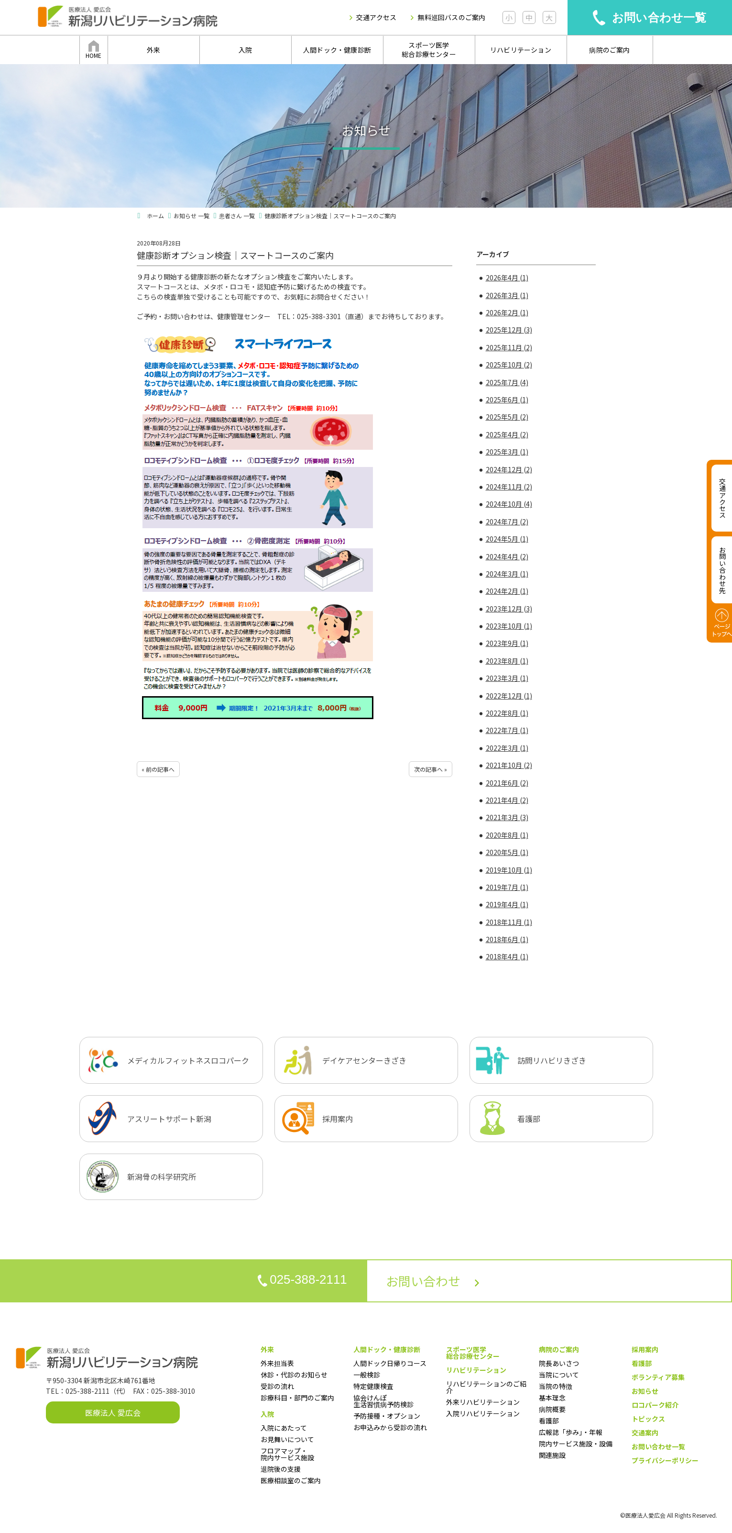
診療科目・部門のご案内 (297, 1397)
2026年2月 (507, 312)
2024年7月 (507, 521)
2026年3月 (507, 295)
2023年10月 (509, 626)
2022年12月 (509, 695)
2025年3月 (507, 451)
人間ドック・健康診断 (337, 50)
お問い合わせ (433, 1280)
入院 (245, 50)
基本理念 (552, 1397)
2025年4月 (507, 434)
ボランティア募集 (658, 1377)
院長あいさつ (559, 1363)
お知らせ (645, 1391)
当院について (559, 1374)
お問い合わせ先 (722, 569)
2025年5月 (507, 417)
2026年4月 (507, 277)
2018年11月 (509, 922)
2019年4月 (507, 904)
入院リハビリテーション (483, 1413)
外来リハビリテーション (483, 1402)
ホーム (155, 215)
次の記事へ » (430, 769)
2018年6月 (507, 939)
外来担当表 (277, 1363)
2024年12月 (509, 469)
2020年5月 (507, 852)
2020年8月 (507, 835)
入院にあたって (284, 1428)
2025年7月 (507, 382)
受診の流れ (277, 1386)
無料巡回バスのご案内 (451, 17)
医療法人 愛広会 (113, 1412)
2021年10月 (509, 765)
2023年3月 (507, 678)
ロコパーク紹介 (655, 1405)
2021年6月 (507, 783)
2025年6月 (507, 399)
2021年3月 (507, 817)
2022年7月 (507, 730)
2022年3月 (507, 748)
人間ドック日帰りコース (389, 1363)
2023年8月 (507, 661)
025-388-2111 (302, 1280)
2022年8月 (507, 713)
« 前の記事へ (158, 769)
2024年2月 (507, 591)
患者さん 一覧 (237, 215)
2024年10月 (509, 504)
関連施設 (552, 1455)
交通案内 (645, 1432)
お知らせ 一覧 (191, 215)
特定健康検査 (373, 1386)
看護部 (549, 1420)
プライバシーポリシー (665, 1460)
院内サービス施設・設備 (575, 1443)
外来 (153, 50)
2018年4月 (507, 956)
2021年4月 (507, 800)
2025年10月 (509, 364)
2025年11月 (509, 347)
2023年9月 (507, 643)
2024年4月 (507, 556)
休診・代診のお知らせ (294, 1374)
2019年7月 (507, 887)
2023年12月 (509, 608)
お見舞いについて (287, 1439)
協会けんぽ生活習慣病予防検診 (383, 1401)
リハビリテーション (520, 50)
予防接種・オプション (386, 1416)
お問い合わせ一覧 (659, 17)
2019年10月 (509, 870)
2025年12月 (509, 329)
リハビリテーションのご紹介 (486, 1387)
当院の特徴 (555, 1386)
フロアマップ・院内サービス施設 (287, 1454)
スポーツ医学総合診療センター (429, 49)
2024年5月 (507, 539)
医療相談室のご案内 (291, 1480)
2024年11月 (509, 486)
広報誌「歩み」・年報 (570, 1432)
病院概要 (552, 1409)
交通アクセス (376, 17)
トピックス (648, 1418)
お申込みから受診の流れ (390, 1427)
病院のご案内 (609, 50)
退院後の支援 (281, 1469)
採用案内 (645, 1349)
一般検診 (366, 1374)
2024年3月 (507, 573)
